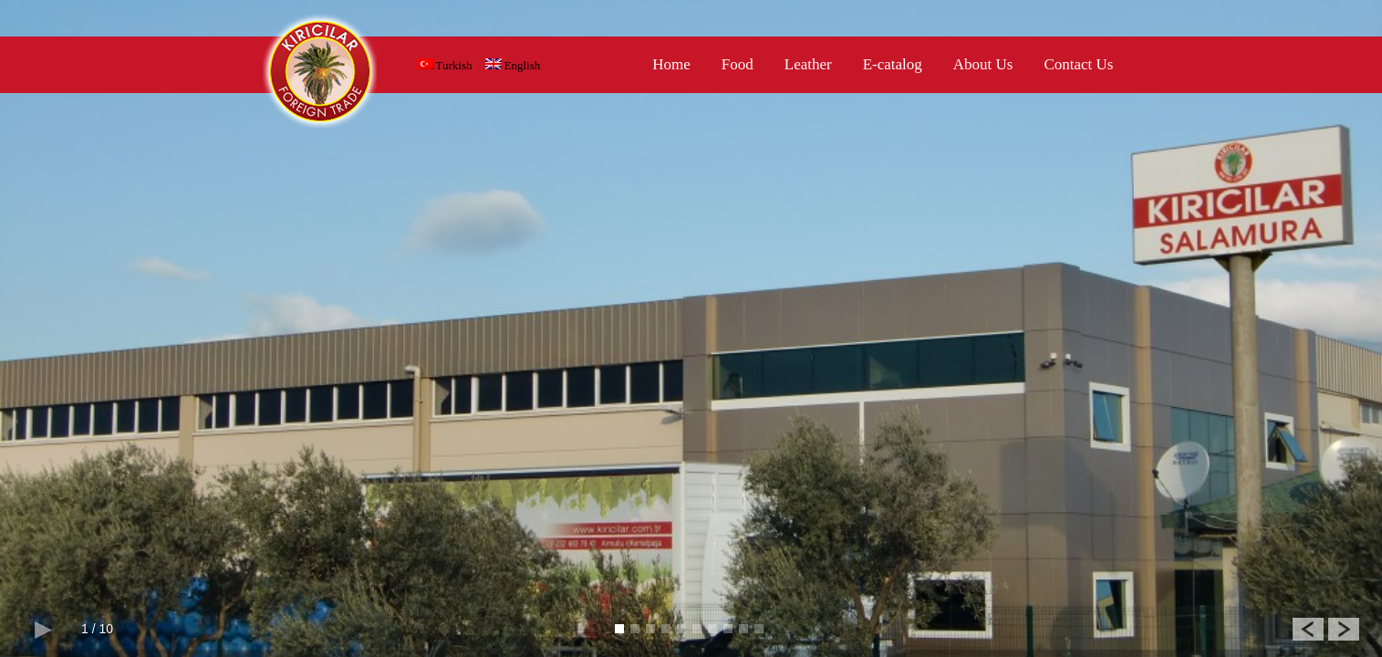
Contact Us (1078, 64)
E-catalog (892, 64)
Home (671, 64)
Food (737, 64)
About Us (983, 64)
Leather (808, 64)
